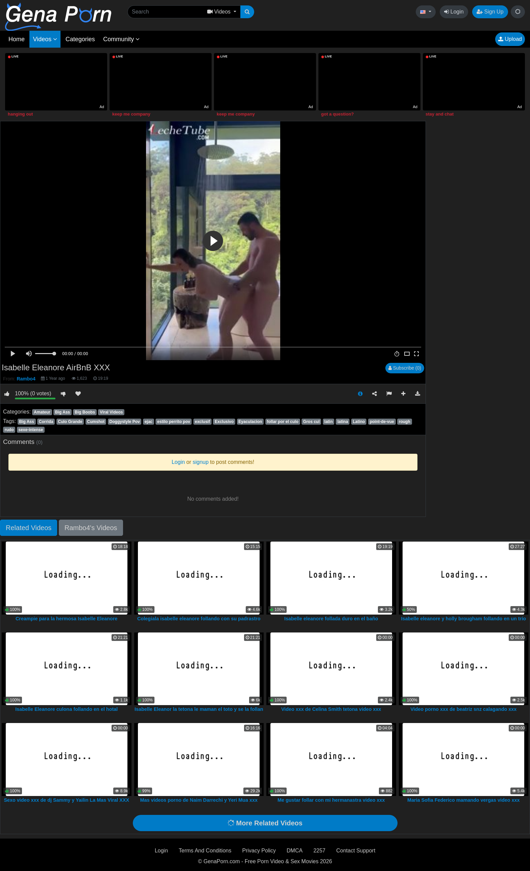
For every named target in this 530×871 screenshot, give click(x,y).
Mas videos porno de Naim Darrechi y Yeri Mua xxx (199, 800)
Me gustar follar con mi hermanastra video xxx (331, 800)
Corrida (46, 421)
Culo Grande (70, 421)
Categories (80, 39)
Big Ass (62, 412)
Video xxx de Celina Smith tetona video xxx (331, 709)
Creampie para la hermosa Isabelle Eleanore (67, 618)
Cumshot (96, 421)
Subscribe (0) (404, 368)
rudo (9, 429)
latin (328, 421)
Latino (359, 421)
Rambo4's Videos (91, 527)
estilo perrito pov (173, 421)
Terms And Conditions (205, 850)
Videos (45, 39)
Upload (510, 39)
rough (404, 421)
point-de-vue (382, 421)
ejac (148, 421)
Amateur (42, 412)
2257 (319, 850)
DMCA (295, 850)
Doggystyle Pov (125, 421)
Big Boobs (85, 412)
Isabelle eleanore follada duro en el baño (331, 618)
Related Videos (28, 527)
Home (16, 39)
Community (121, 39)
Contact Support (356, 850)
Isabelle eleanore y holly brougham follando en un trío (463, 618)
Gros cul (311, 421)
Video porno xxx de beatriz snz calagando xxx (463, 709)
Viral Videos (111, 412)
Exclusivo (224, 421)
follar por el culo (282, 421)
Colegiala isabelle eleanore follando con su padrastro (199, 618)
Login (454, 12)
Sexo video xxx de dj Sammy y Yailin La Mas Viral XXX (66, 800)
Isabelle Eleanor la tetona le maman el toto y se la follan (199, 709)
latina (342, 421)
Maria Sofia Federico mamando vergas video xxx (463, 800)
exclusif (202, 421)
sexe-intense (31, 429)
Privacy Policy (259, 850)
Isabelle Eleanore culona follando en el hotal (66, 709)
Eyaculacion (250, 421)
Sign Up (490, 12)
